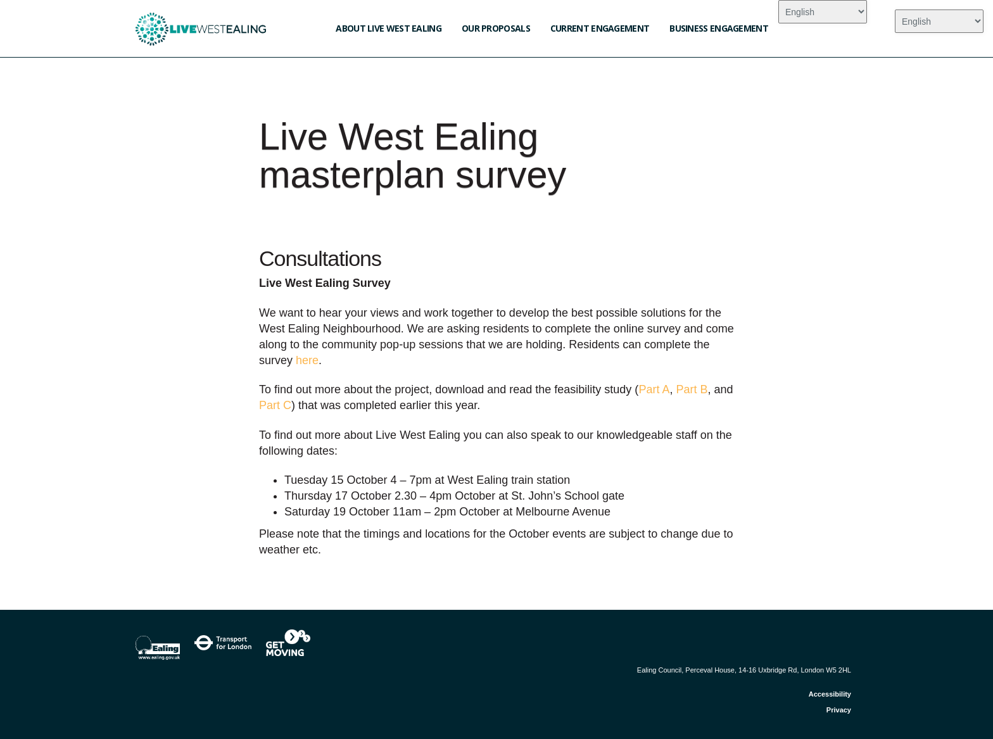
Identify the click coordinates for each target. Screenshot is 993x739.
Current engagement (599, 28)
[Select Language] (822, 11)
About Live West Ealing (388, 28)
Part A (653, 389)
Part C (275, 405)
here (307, 360)
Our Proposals (496, 28)
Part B (691, 389)
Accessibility (830, 694)
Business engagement (718, 28)
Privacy (838, 710)
